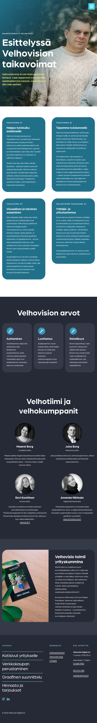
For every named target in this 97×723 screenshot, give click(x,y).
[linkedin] (8, 699)
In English (53, 660)
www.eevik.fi (25, 522)
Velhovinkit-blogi (56, 656)
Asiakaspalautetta (57, 652)
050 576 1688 (78, 670)
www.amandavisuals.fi (72, 519)
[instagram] (3, 699)
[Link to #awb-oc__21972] (91, 6)
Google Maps (78, 663)
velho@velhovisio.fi (81, 675)
